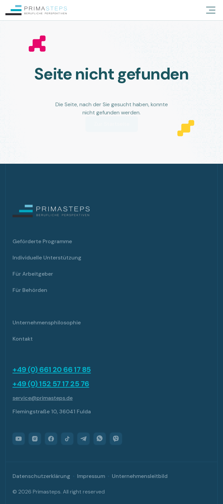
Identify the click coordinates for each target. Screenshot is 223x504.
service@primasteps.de (43, 398)
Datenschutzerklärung (41, 476)
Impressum (91, 476)
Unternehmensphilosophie (47, 322)
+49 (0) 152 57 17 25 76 (51, 384)
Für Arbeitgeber (33, 273)
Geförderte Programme (42, 241)
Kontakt (23, 338)
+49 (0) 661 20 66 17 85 (52, 369)
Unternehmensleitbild (140, 476)
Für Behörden (30, 290)
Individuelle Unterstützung (47, 257)
